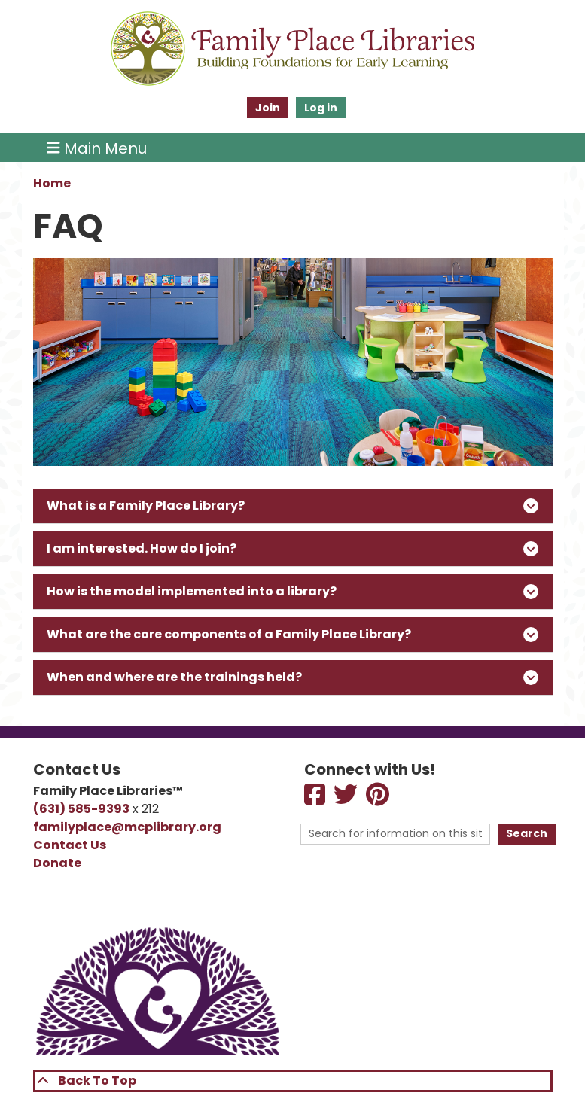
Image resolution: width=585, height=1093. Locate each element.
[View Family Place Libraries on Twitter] (347, 799)
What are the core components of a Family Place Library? (292, 634)
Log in (320, 107)
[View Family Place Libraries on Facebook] (316, 799)
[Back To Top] (293, 1081)
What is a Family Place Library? (292, 505)
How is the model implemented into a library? (292, 591)
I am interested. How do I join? (292, 548)
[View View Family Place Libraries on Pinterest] (379, 799)
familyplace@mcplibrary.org (127, 827)
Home (52, 183)
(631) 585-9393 (81, 808)
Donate (57, 863)
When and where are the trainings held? (292, 677)
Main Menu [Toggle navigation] (97, 147)
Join (267, 107)
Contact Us (69, 845)
